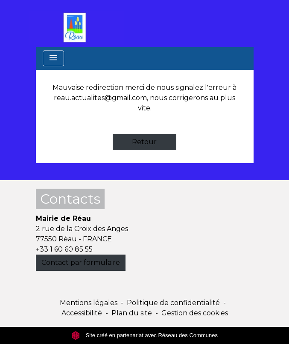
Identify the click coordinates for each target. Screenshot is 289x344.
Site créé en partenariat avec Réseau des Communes (144, 335)
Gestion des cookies (194, 313)
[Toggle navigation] (53, 58)
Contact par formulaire (80, 262)
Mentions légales (88, 303)
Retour (144, 142)
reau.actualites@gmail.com (100, 98)
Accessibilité (81, 313)
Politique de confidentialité (173, 303)
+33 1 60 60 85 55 (64, 249)
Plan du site (131, 313)
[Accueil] (76, 24)
